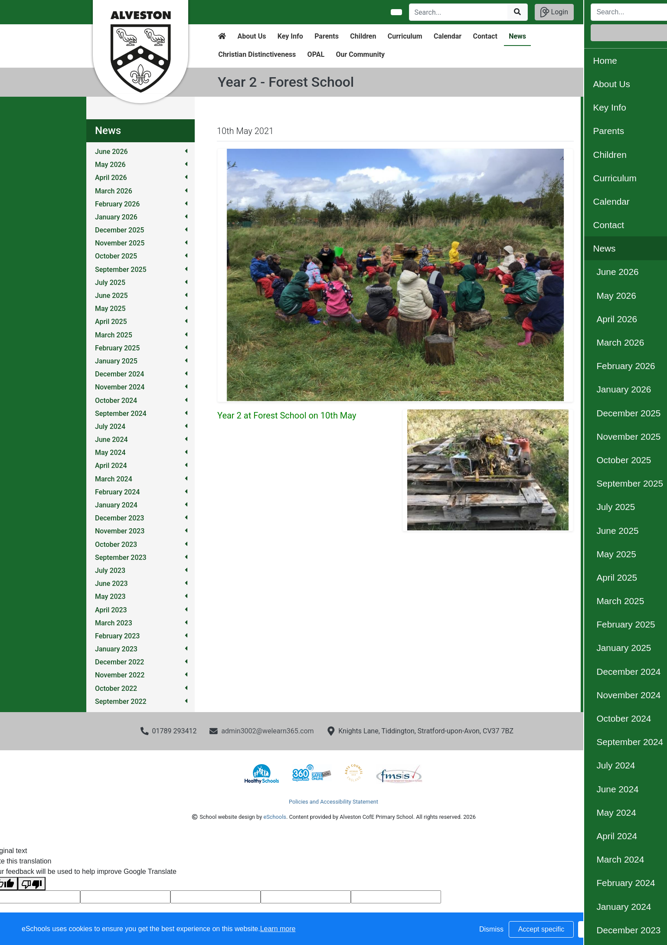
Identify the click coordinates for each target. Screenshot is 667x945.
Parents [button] (326, 36)
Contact (485, 36)
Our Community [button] (360, 54)
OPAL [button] (315, 54)
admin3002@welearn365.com (267, 731)
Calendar (447, 36)
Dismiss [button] (491, 929)
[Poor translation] (32, 883)
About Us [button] (252, 36)
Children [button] (363, 36)
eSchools (274, 817)
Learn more (278, 928)
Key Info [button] (290, 36)
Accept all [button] (610, 929)
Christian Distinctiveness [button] (257, 54)
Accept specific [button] (541, 929)
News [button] (517, 36)
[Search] (458, 12)
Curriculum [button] (405, 36)
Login (554, 12)
